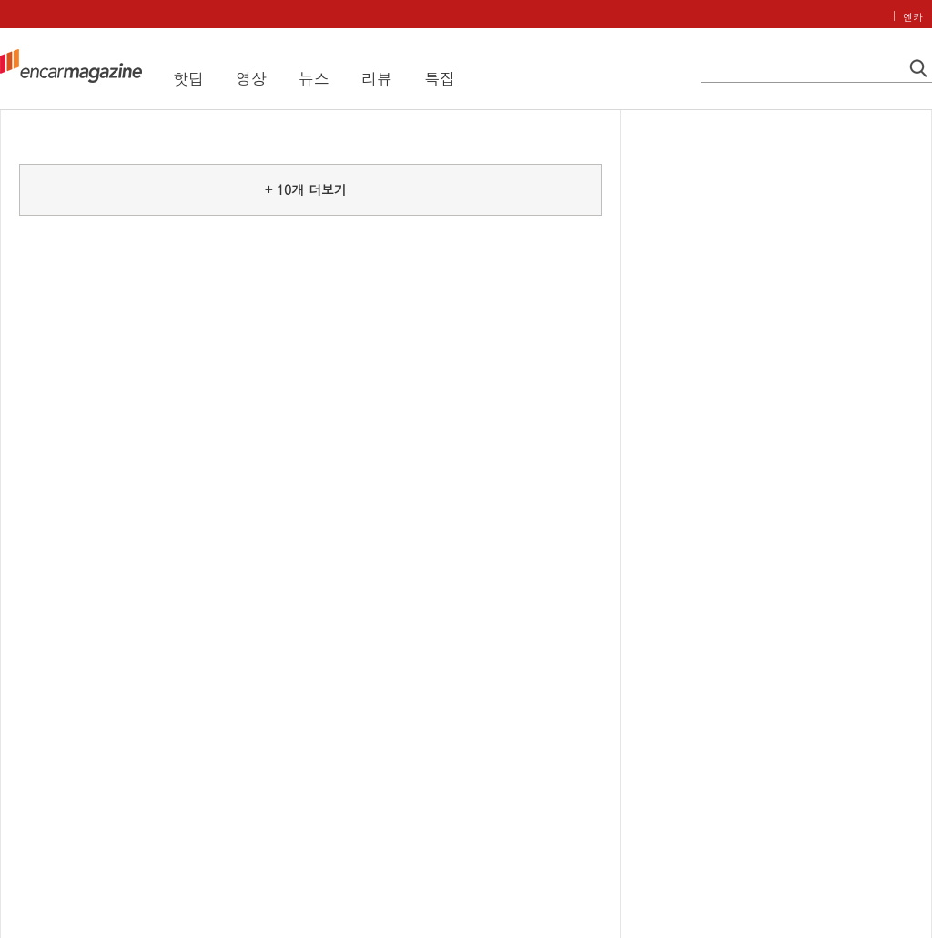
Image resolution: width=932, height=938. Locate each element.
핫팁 (188, 78)
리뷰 (376, 78)
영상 (251, 78)
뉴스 (314, 78)
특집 (439, 78)
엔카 (913, 17)
